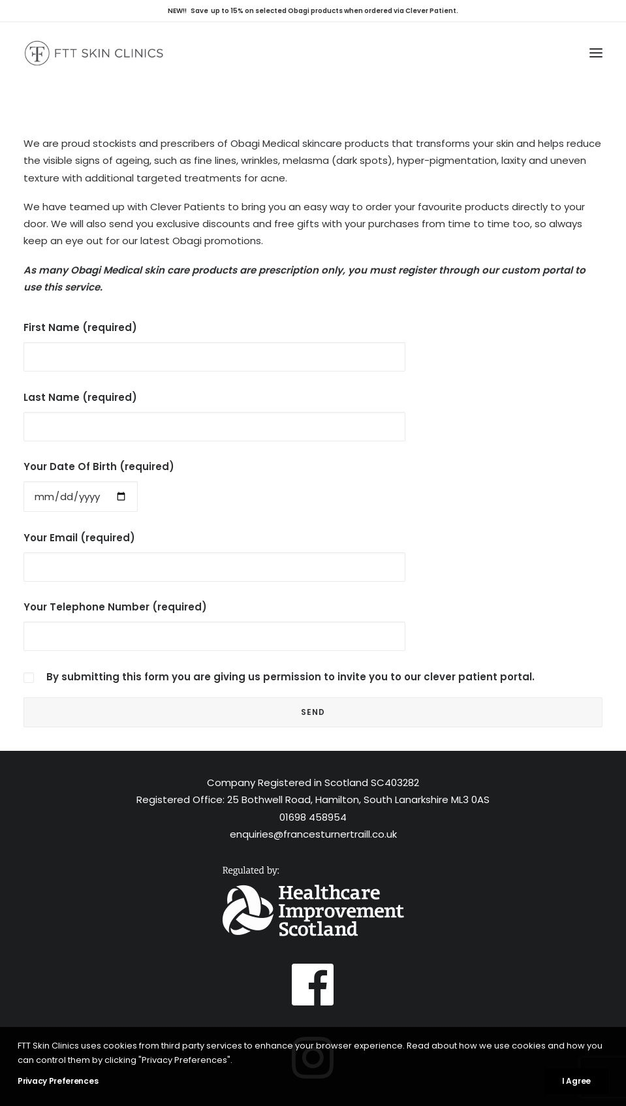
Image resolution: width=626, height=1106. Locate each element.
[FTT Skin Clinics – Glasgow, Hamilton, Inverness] (93, 53)
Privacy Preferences (58, 1080)
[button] (596, 53)
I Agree (576, 1080)
